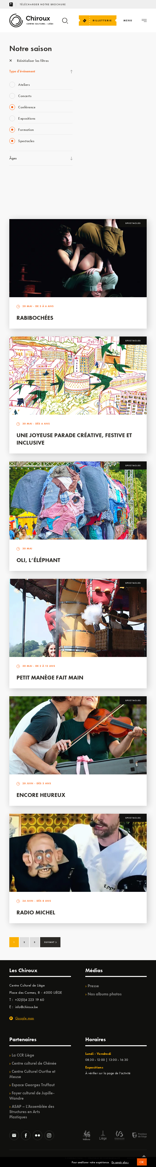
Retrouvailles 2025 (97, 202)
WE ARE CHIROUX (98, 192)
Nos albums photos (105, 994)
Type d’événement (22, 71)
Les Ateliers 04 (94, 133)
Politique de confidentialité (104, 1158)
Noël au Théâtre (95, 182)
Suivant (50, 941)
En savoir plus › (120, 1164)
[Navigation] (127, 20)
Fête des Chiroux (95, 64)
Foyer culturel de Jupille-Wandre (31, 1095)
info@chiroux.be (26, 1006)
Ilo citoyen (91, 163)
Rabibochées (34, 317)
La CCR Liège (23, 1055)
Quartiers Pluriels (96, 153)
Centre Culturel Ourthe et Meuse (32, 1074)
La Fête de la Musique (99, 74)
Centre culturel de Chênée (34, 1063)
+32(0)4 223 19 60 (29, 999)
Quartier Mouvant (97, 143)
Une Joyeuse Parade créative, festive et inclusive (74, 438)
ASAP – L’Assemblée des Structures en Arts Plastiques (31, 1112)
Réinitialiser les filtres (29, 60)
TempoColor (92, 172)
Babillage (90, 104)
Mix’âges (90, 94)
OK (141, 1164)
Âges (12, 158)
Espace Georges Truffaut (33, 1084)
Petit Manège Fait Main (49, 677)
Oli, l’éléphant (38, 560)
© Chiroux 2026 (73, 1158)
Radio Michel (35, 912)
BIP (86, 123)
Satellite (89, 113)
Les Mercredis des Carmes (102, 84)
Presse (93, 985)
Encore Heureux (40, 795)
